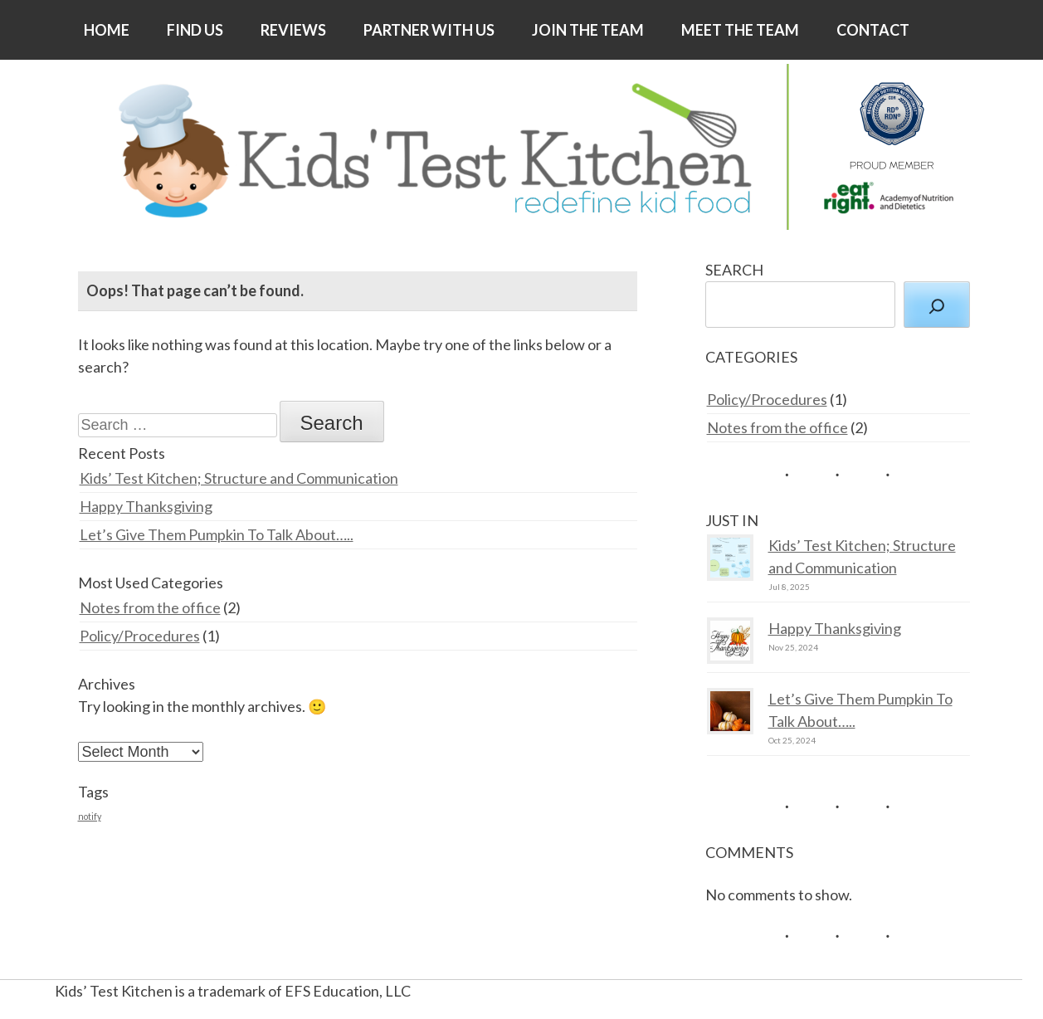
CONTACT (872, 30)
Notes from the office (150, 607)
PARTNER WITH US (429, 30)
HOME (106, 30)
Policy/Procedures (140, 636)
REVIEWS (293, 30)
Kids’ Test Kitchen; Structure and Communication (239, 478)
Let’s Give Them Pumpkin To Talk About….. (216, 534)
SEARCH (734, 270)
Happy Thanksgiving (146, 506)
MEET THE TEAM (740, 30)
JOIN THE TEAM (588, 30)
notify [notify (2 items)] (89, 816)
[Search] (937, 304)
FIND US (195, 30)
